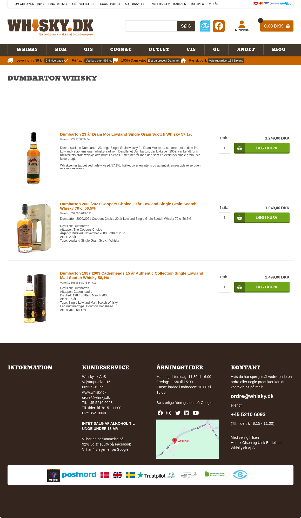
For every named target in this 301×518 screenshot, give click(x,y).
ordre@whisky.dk (96, 397)
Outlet (159, 50)
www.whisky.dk (94, 392)
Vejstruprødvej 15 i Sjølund (226, 60)
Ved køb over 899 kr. (99, 60)
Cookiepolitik (110, 4)
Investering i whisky (52, 4)
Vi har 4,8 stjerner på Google (105, 449)
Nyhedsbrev (161, 4)
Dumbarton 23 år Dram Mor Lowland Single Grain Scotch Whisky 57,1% (126, 134)
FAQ (126, 4)
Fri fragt (78, 60)
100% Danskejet (133, 60)
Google (206, 403)
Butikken (179, 4)
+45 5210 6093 (248, 414)
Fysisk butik (198, 60)
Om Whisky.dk (24, 4)
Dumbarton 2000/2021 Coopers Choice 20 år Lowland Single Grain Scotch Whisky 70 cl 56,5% (128, 206)
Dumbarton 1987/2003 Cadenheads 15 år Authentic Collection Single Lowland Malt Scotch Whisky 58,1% (131, 275)
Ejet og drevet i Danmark (163, 60)
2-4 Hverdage (54, 60)
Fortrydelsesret (84, 4)
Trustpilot (197, 4)
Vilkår (213, 4)
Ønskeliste (140, 4)
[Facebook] (219, 26)
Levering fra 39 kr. (30, 60)
